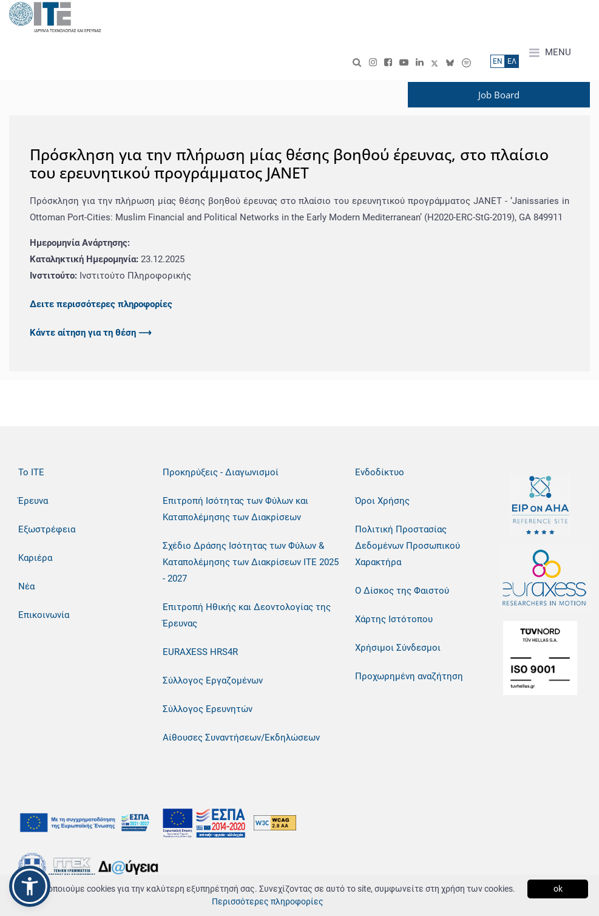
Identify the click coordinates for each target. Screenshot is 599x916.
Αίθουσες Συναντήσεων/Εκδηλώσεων (241, 737)
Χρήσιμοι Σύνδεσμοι (398, 647)
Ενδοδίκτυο (379, 472)
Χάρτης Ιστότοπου (394, 619)
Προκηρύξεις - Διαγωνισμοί (221, 472)
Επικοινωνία (43, 614)
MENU (550, 53)
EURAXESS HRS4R (200, 651)
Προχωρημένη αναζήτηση (409, 676)
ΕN (498, 61)
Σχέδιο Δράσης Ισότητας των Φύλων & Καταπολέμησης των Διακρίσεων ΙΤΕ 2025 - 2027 (251, 562)
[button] (29, 886)
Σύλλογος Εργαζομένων (213, 680)
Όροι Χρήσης (382, 500)
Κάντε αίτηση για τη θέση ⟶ (91, 332)
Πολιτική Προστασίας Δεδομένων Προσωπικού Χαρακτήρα (407, 546)
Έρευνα (33, 500)
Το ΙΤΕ (31, 472)
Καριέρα (35, 557)
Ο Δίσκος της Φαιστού (402, 590)
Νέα (26, 586)
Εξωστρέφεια (46, 529)
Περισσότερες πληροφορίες (267, 901)
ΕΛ (511, 61)
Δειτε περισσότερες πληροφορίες (101, 304)
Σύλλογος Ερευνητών (207, 709)
